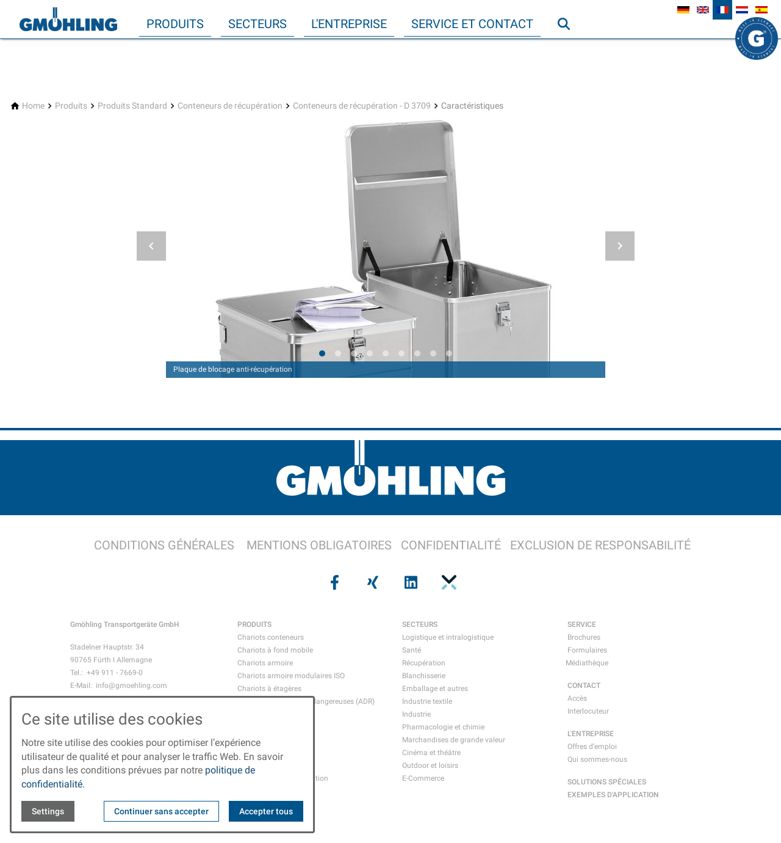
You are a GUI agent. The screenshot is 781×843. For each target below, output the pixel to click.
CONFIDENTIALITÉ (451, 545)
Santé (411, 650)
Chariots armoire (265, 663)
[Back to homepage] (68, 19)
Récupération (423, 663)
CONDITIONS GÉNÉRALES (164, 545)
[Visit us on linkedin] (409, 582)
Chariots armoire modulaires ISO (291, 675)
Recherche (569, 48)
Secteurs (257, 23)
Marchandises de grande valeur (453, 740)
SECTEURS (419, 624)
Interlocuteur (588, 711)
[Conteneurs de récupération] (230, 106)
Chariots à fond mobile (275, 650)
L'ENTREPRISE (590, 733)
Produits (175, 23)
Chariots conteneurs (270, 637)
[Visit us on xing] (371, 582)
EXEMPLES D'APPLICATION (613, 795)
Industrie (416, 714)
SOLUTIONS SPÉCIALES (606, 782)
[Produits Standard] (132, 106)
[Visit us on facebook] (333, 582)
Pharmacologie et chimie (443, 727)
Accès (577, 698)
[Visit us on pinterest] (447, 582)
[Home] (33, 106)
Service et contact (472, 23)
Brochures (583, 637)
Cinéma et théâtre (431, 752)
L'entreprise (349, 23)
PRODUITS (254, 624)
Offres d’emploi (592, 746)
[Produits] (71, 106)
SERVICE (581, 624)
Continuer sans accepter (161, 811)
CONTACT (583, 685)
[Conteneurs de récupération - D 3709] (362, 106)
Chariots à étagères (269, 688)
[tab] (322, 353)
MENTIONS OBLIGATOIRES (319, 545)
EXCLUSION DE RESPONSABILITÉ (600, 545)
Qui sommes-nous (597, 759)
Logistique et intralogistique (448, 637)
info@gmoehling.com (131, 685)
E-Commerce (423, 778)
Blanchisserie (423, 675)
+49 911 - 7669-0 (115, 672)
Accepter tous (266, 811)
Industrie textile (427, 701)
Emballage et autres (435, 688)
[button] (151, 246)
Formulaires (587, 650)
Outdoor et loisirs (430, 765)
